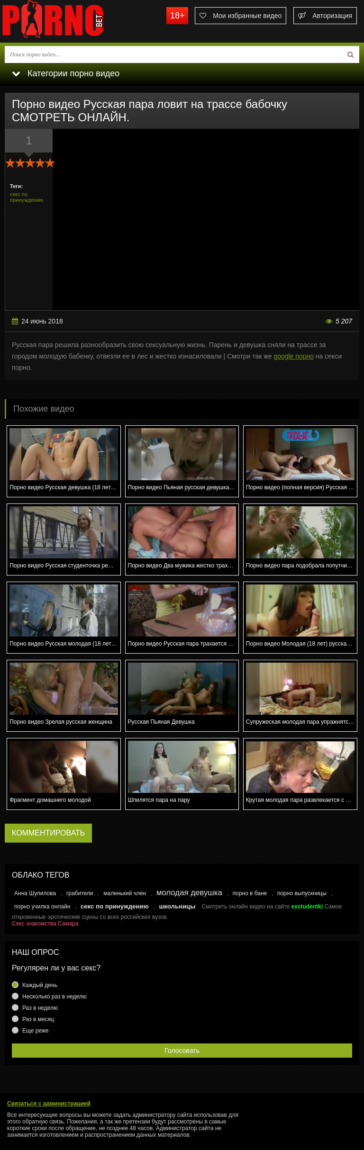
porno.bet (71, 21)
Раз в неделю (40, 1008)
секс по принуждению (26, 197)
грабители (79, 893)
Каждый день (39, 985)
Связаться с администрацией (49, 1103)
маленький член (124, 893)
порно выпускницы (302, 893)
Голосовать (182, 1050)
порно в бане (249, 893)
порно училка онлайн (42, 906)
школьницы (177, 906)
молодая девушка (189, 892)
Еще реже (35, 1030)
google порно (293, 356)
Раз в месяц (38, 1019)
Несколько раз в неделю (54, 996)
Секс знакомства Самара (45, 923)
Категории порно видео (65, 73)
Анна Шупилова (35, 893)
